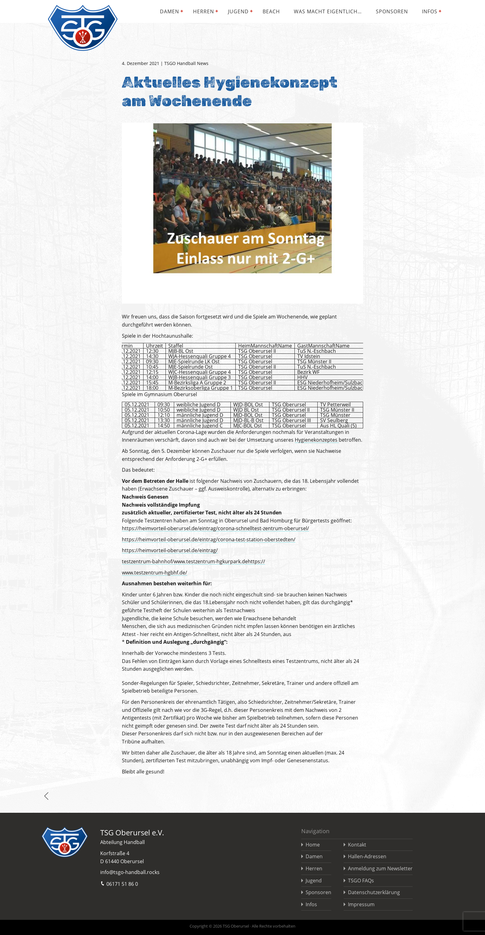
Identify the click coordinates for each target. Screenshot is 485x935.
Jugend (238, 11)
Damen (169, 11)
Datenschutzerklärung (374, 892)
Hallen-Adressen (367, 856)
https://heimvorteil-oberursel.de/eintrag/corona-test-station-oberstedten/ (208, 539)
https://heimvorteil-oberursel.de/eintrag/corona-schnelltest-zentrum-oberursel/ (215, 528)
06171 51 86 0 (119, 883)
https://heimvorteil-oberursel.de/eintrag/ (170, 550)
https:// (256, 561)
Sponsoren (392, 11)
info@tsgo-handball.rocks (130, 872)
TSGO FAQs (361, 880)
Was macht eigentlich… (328, 11)
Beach (271, 11)
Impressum (361, 904)
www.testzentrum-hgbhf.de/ (154, 572)
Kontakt (357, 844)
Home (313, 844)
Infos (429, 11)
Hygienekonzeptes (317, 439)
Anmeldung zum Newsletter (380, 868)
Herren (203, 11)
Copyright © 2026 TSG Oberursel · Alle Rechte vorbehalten (242, 926)
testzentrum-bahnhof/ (148, 561)
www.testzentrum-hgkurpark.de (211, 561)
